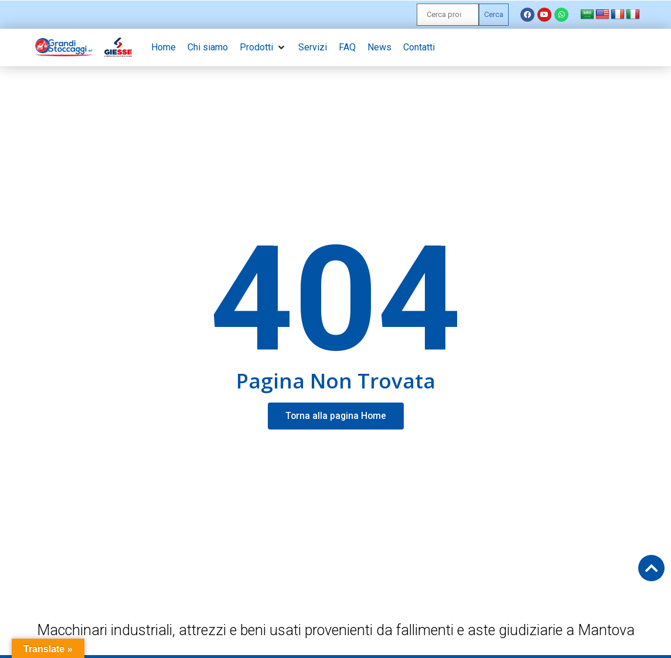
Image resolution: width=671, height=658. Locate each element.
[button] (263, 47)
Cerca (493, 14)
